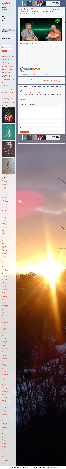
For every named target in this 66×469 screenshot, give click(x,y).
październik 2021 (5, 253)
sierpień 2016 (4, 342)
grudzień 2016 (4, 336)
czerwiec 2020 (4, 276)
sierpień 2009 (4, 463)
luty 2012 (3, 420)
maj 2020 (3, 277)
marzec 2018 (4, 315)
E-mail (21, 123)
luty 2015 (3, 368)
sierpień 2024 (4, 204)
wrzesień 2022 (4, 237)
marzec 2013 (4, 401)
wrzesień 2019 (4, 289)
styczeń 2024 (4, 214)
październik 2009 (5, 460)
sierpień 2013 (4, 394)
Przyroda (3, 18)
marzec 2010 (4, 453)
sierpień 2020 (4, 273)
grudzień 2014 (4, 371)
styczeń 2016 (4, 352)
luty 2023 (3, 230)
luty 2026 (3, 178)
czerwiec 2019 (4, 293)
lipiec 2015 (3, 361)
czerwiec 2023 (4, 224)
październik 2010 (5, 443)
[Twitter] (25, 69)
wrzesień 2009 (4, 462)
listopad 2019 (4, 286)
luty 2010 (3, 454)
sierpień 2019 (4, 290)
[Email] (39, 69)
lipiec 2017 (3, 326)
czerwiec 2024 (4, 207)
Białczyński (7, 2)
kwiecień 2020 (4, 279)
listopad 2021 (4, 252)
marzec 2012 (4, 418)
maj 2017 (3, 329)
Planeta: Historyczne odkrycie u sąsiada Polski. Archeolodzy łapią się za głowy (7, 74)
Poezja (3, 24)
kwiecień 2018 (4, 313)
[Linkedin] (31, 69)
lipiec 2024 (3, 205)
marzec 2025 (4, 194)
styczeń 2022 (4, 249)
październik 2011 (5, 426)
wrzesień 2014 (4, 375)
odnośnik (40, 74)
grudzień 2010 (4, 440)
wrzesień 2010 (4, 444)
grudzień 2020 (4, 267)
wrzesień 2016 (4, 341)
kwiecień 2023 (4, 227)
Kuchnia (3, 25)
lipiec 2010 (3, 447)
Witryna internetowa (23, 127)
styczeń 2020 (4, 283)
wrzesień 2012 (4, 410)
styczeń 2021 (4, 266)
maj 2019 (3, 295)
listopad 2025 (4, 182)
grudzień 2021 (4, 250)
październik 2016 (5, 339)
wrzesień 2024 (4, 203)
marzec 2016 (4, 349)
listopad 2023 (4, 217)
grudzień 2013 (4, 388)
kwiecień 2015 (4, 365)
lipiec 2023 (3, 223)
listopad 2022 (4, 234)
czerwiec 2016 (4, 345)
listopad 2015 (4, 355)
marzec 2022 (4, 246)
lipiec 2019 (3, 292)
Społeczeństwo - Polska (33, 74)
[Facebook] (21, 69)
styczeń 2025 (4, 197)
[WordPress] (35, 69)
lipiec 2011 (3, 430)
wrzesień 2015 (4, 358)
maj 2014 (3, 381)
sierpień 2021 (4, 256)
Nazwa (21, 119)
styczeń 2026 (4, 180)
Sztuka (3, 22)
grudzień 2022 (4, 233)
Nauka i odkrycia (4, 16)
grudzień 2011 (4, 423)
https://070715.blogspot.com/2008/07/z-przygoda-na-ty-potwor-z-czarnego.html (38, 92)
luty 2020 (3, 282)
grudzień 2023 (4, 216)
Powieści (3, 20)
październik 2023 (5, 218)
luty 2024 (3, 213)
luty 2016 (3, 351)
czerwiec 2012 (4, 414)
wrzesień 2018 (4, 306)
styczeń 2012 (4, 421)
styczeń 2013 (4, 404)
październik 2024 (5, 201)
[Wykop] (23, 69)
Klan (2, 27)
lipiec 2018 (3, 309)
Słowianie (3, 12)
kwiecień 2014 (4, 382)
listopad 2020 (4, 269)
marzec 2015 (4, 367)
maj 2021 (3, 260)
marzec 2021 (4, 263)
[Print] (37, 69)
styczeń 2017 (4, 335)
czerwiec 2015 (4, 362)
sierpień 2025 (4, 187)
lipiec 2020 (3, 275)
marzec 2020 (4, 280)
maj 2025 (3, 191)
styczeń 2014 (4, 387)
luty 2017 (3, 334)
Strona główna (4, 7)
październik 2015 (5, 357)
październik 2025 (5, 184)
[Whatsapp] (29, 69)
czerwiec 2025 (4, 190)
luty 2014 (3, 385)
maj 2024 (3, 208)
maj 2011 (3, 433)
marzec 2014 (4, 384)
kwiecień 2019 (4, 296)
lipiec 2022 (3, 240)
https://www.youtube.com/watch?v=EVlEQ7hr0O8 (29, 43)
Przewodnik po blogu (5, 9)
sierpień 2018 (4, 308)
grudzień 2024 (4, 198)
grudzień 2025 (4, 181)
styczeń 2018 (4, 318)
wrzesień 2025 (4, 185)
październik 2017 (5, 322)
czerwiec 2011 (4, 431)
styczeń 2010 (4, 456)
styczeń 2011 (4, 439)
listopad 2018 (4, 303)
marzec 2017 (4, 332)
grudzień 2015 (4, 354)
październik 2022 (5, 236)
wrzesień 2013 (4, 393)
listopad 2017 (4, 321)
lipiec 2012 (3, 413)
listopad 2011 (4, 424)
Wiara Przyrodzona (5, 31)
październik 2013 (5, 391)
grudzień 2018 (4, 302)
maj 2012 (3, 416)
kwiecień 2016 (4, 348)
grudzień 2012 (4, 405)
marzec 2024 (4, 211)
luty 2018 (3, 316)
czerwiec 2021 (4, 259)
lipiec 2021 (3, 257)
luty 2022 (3, 247)
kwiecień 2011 (4, 434)
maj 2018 (3, 312)
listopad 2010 (4, 441)
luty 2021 (3, 264)
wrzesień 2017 (4, 323)
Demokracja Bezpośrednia (6, 29)
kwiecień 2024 (4, 210)
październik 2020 (5, 270)
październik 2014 (5, 374)
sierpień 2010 (4, 446)
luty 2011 (3, 437)
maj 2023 (3, 226)
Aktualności (4, 11)
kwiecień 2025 (4, 193)
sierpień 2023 (4, 221)
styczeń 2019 (4, 300)
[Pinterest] (27, 69)
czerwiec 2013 (4, 397)
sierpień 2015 (4, 359)
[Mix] (33, 69)
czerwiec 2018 (4, 311)
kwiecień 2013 (4, 400)
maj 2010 (3, 450)
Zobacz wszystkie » (5, 174)
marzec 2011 (4, 436)
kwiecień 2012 (4, 417)
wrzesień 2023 (4, 220)
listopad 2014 (4, 372)
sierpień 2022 (4, 239)
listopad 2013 (4, 390)
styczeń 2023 (4, 231)
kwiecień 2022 (4, 244)
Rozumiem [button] (55, 467)
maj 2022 (3, 243)
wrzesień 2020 (4, 272)
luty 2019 (3, 299)
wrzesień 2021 (4, 254)
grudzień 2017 (4, 319)
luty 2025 (3, 195)
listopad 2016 (4, 338)
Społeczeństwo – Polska (6, 14)
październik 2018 (5, 305)
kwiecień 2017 (4, 331)
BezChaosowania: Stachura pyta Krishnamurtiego (29, 79)
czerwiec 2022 (4, 241)
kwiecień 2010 (4, 452)
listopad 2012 (4, 407)
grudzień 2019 (4, 285)
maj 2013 (3, 398)
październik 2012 (5, 408)
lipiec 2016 (3, 344)
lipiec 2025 (3, 188)
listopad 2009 (4, 459)
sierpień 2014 (4, 377)
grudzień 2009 (4, 457)
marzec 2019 (4, 298)
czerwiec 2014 (4, 380)
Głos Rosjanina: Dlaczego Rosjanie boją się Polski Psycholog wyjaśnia (7, 85)
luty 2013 (3, 403)
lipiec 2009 (3, 464)
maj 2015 (3, 364)
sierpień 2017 (4, 325)
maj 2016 (3, 346)
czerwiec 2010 (4, 449)
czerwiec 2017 (4, 328)
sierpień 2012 (4, 411)
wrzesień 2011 (4, 427)
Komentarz (22, 106)
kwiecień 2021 (4, 262)
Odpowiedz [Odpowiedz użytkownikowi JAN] (60, 90)
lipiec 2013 (3, 395)
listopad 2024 (4, 200)
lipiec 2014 (3, 378)
